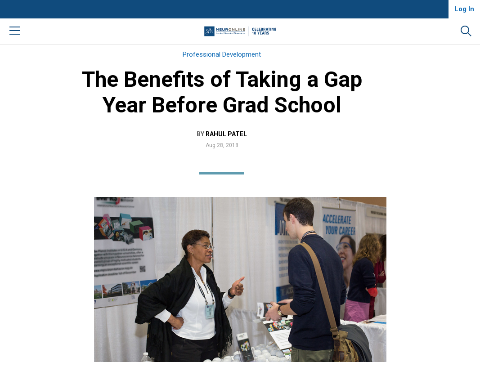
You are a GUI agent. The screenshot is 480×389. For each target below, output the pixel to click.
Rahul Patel (226, 134)
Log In (464, 9)
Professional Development (222, 54)
